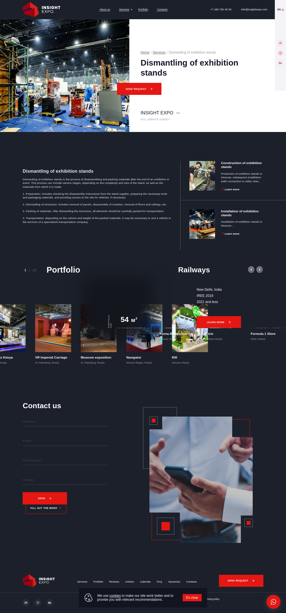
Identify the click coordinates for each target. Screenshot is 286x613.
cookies (115, 596)
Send (41, 498)
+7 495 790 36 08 (220, 9)
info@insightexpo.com (254, 9)
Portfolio (143, 9)
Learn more (232, 189)
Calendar (145, 581)
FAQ (159, 581)
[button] (251, 269)
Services (124, 9)
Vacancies (174, 581)
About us (104, 9)
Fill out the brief (43, 508)
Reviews (114, 581)
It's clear (192, 598)
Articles (129, 581)
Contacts (162, 9)
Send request (136, 89)
